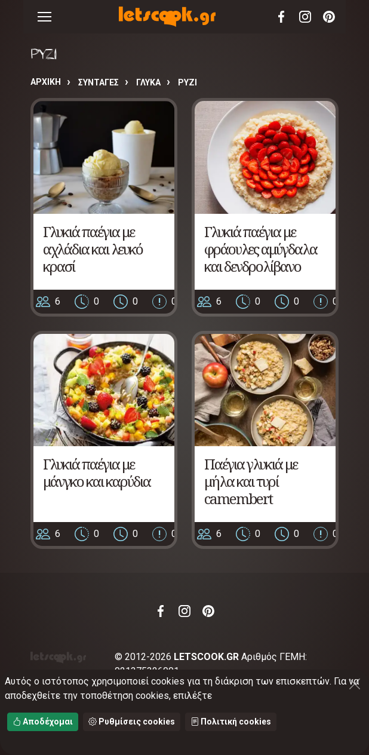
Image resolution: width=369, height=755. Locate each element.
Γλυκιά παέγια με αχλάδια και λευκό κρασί (93, 249)
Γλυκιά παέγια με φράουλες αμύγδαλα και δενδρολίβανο (260, 249)
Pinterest (329, 16)
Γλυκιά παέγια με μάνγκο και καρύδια (96, 472)
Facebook (281, 16)
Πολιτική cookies (230, 721)
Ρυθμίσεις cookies (131, 721)
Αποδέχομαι (43, 721)
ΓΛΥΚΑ (148, 82)
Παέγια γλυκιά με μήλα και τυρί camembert (250, 481)
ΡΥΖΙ (187, 82)
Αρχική (45, 82)
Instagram (305, 16)
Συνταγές (98, 82)
